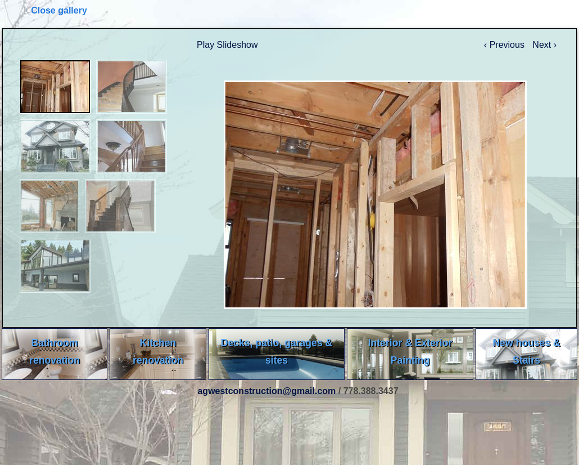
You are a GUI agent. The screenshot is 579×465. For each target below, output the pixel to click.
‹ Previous (505, 45)
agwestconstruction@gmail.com (266, 391)
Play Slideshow (227, 45)
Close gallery (59, 10)
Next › (544, 45)
